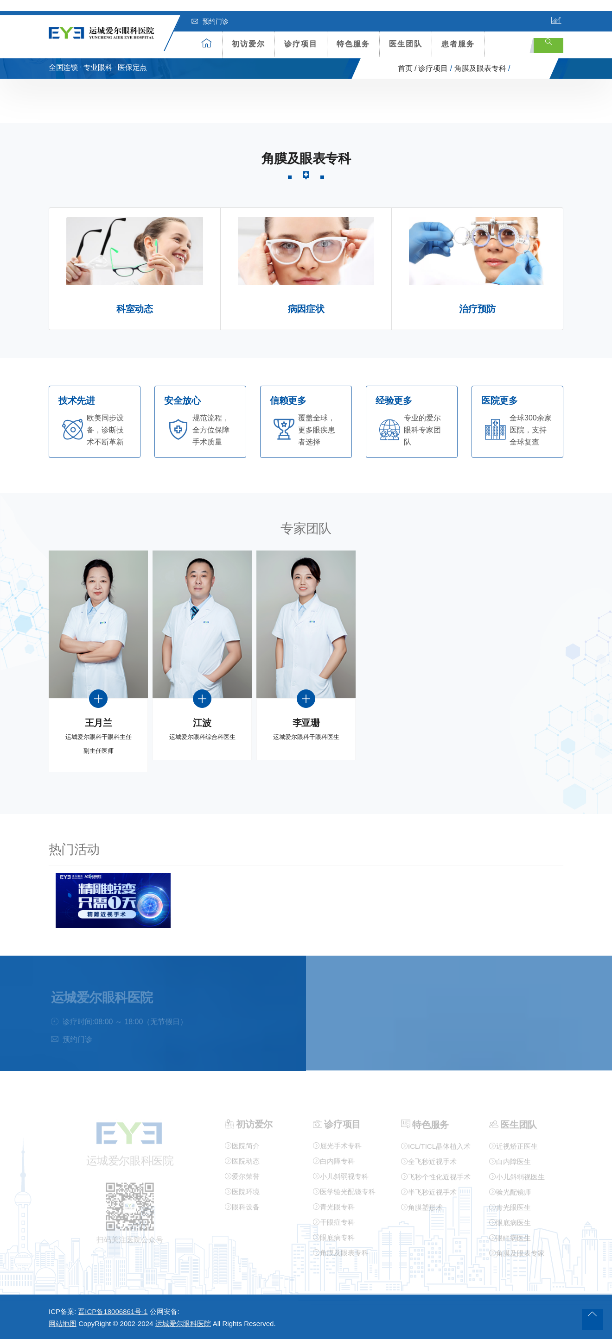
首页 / (407, 68)
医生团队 (405, 44)
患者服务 (458, 44)
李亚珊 (306, 723)
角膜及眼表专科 (480, 68)
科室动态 (134, 309)
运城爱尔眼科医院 (183, 1323)
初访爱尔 (248, 44)
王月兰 (98, 723)
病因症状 (306, 309)
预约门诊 (210, 21)
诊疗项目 (301, 44)
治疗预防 (477, 309)
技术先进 (76, 400)
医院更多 (499, 400)
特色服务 (353, 44)
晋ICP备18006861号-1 (112, 1311)
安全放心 (182, 400)
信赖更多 (288, 400)
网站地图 (62, 1323)
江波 (202, 723)
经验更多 (394, 400)
